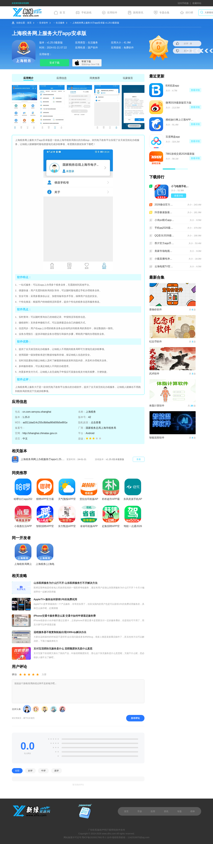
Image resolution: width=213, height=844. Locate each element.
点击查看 (96, 422)
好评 (30, 771)
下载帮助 (111, 830)
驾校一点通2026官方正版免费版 (133, 517)
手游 (139, 811)
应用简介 (28, 78)
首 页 (59, 12)
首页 (29, 22)
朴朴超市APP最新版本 (111, 490)
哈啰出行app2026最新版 (23, 490)
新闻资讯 (135, 12)
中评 (43, 771)
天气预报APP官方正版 (67, 490)
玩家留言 (128, 78)
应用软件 (109, 12)
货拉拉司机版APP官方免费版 (89, 490)
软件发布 (120, 830)
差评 (56, 771)
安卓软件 (43, 22)
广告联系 (92, 830)
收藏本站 (196, 3)
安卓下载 (54, 62)
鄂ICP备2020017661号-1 (94, 837)
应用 (153, 811)
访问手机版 (183, 3)
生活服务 (60, 22)
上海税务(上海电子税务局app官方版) (45, 555)
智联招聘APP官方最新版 (45, 517)
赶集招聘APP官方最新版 (111, 517)
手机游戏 (83, 12)
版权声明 (101, 830)
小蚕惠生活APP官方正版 (23, 517)
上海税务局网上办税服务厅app (23, 555)
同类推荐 (95, 78)
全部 (17, 771)
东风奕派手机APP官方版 (132, 490)
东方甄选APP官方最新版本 (67, 517)
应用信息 (62, 78)
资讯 (166, 811)
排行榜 (186, 12)
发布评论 (135, 718)
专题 (179, 811)
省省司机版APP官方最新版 (89, 517)
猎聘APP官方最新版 (45, 490)
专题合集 (161, 12)
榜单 (192, 811)
